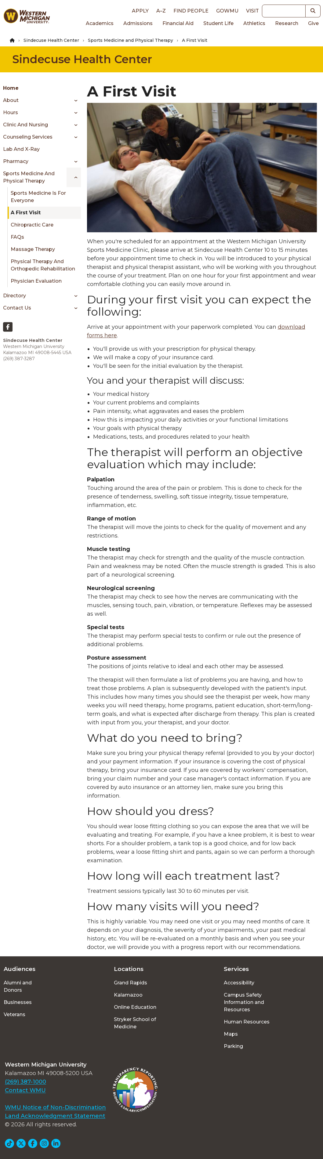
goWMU (227, 11)
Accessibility (239, 983)
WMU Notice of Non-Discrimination (55, 1107)
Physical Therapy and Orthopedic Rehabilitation (43, 265)
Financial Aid (178, 23)
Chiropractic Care (32, 225)
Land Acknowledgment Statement (55, 1116)
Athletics (254, 23)
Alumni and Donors (18, 986)
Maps (231, 1034)
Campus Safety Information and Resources (244, 1002)
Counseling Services (28, 137)
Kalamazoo (128, 995)
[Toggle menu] (74, 100)
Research (286, 23)
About (11, 100)
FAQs (17, 237)
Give (313, 23)
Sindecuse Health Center (51, 40)
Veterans (14, 1014)
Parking (233, 1046)
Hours (10, 112)
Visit (252, 11)
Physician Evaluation (36, 281)
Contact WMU (25, 1090)
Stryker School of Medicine (135, 1023)
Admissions (138, 23)
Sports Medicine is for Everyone (38, 196)
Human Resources (247, 1022)
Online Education (135, 1007)
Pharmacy (15, 161)
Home (11, 88)
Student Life (218, 23)
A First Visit (26, 213)
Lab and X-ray (21, 149)
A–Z (161, 11)
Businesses (18, 1002)
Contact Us (17, 308)
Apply (140, 11)
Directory (14, 296)
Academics (100, 23)
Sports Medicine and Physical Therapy (130, 40)
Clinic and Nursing (25, 125)
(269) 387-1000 (25, 1081)
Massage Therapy (33, 249)
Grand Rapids (130, 983)
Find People (191, 11)
